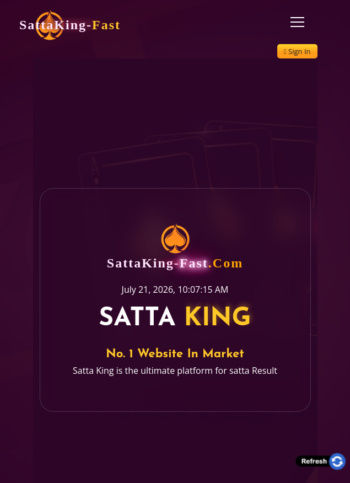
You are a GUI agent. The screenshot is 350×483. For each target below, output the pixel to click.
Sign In (297, 51)
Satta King (93, 363)
